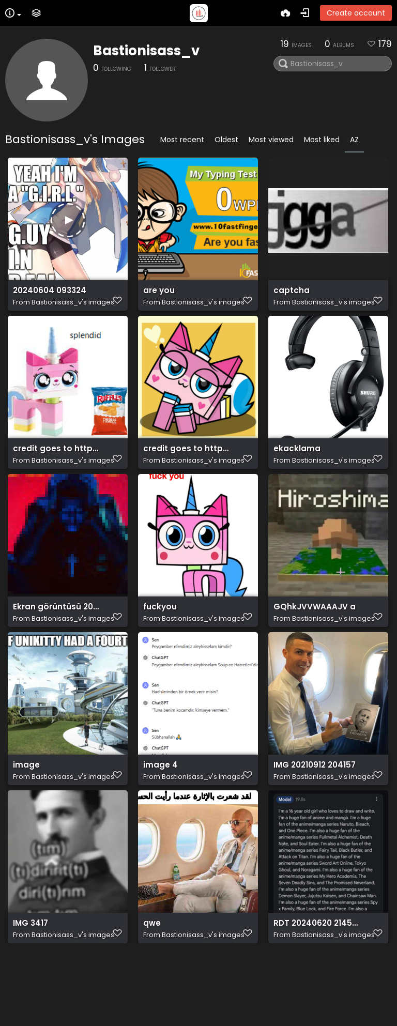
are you (159, 295)
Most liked (322, 139)
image (26, 813)
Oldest (226, 139)
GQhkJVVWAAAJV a (314, 641)
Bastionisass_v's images (73, 307)
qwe (152, 986)
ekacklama (296, 468)
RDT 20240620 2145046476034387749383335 (317, 986)
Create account (356, 13)
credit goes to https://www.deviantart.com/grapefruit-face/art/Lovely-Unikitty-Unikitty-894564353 (187, 468)
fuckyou (160, 641)
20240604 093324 (49, 295)
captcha (291, 295)
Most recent (182, 139)
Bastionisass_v (146, 50)
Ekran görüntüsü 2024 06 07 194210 (57, 641)
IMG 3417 (30, 986)
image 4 (160, 813)
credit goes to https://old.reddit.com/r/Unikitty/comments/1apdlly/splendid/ (57, 468)
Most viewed (271, 139)
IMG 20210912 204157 (314, 813)
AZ (354, 139)
